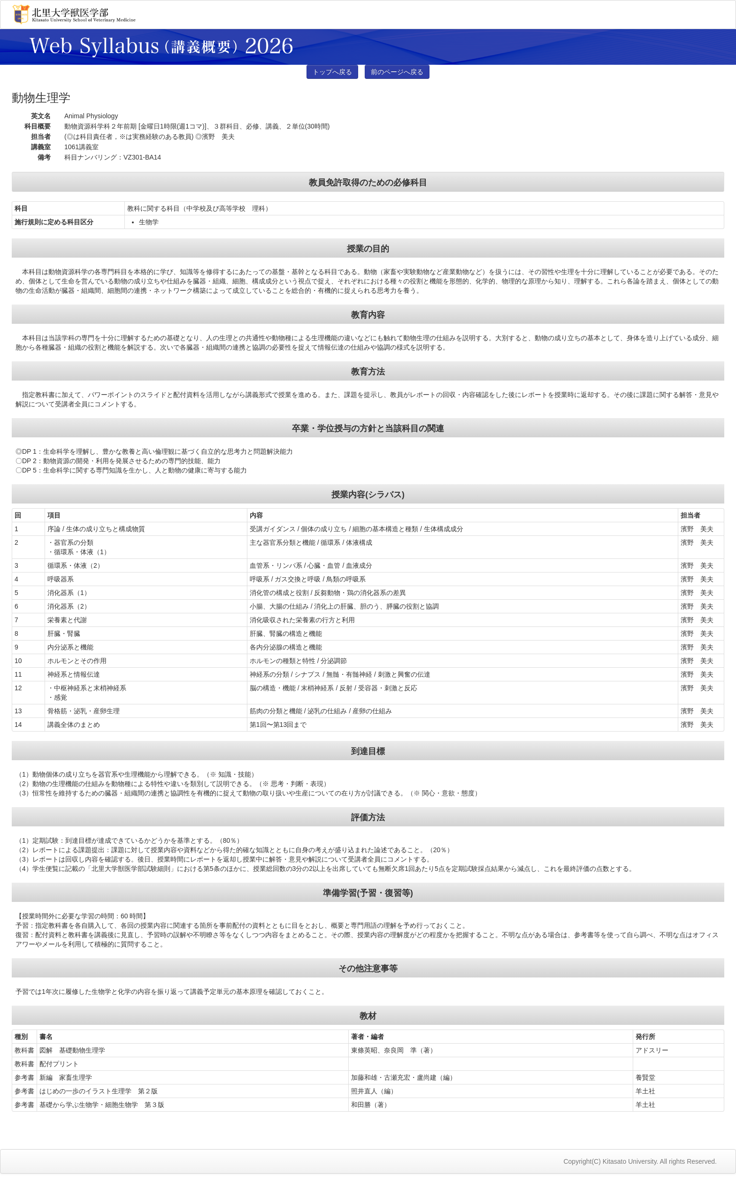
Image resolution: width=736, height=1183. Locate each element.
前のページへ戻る (397, 72)
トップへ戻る (332, 72)
